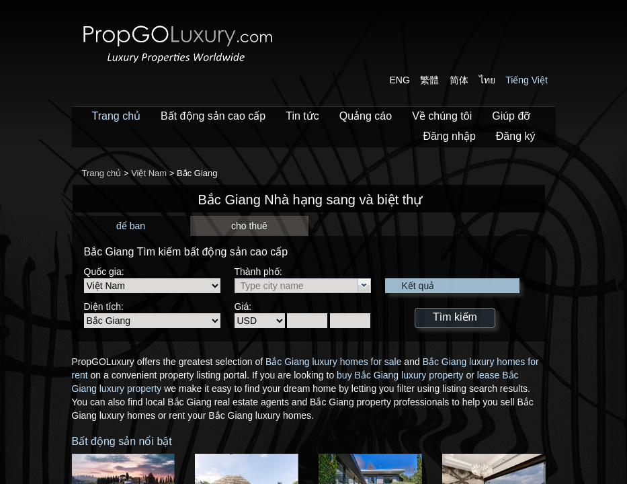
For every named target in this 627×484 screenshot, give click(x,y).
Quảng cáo (365, 116)
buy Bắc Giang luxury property (400, 375)
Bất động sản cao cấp (213, 116)
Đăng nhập (449, 136)
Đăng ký (516, 136)
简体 (459, 80)
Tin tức (302, 116)
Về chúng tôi (442, 116)
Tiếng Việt (526, 80)
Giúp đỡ (511, 116)
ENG (400, 80)
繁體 (429, 80)
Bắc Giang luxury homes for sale (333, 361)
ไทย (487, 80)
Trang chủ (116, 116)
